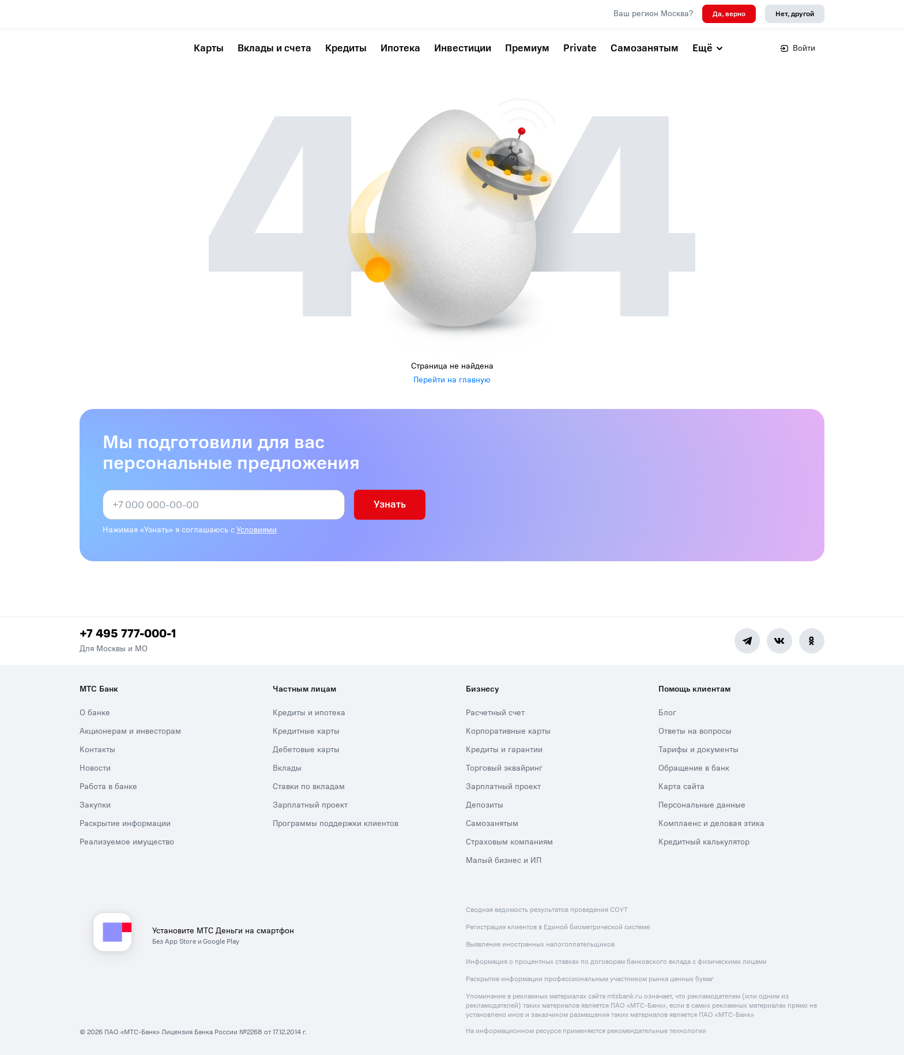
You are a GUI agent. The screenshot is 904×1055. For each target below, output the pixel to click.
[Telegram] (747, 641)
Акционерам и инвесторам (130, 731)
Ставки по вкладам (309, 786)
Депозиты (484, 804)
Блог (667, 712)
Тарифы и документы (698, 749)
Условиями (256, 529)
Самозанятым (645, 48)
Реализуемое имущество (127, 841)
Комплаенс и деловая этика (711, 823)
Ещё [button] (708, 48)
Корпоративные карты (508, 731)
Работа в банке (108, 786)
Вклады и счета (274, 48)
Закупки (95, 804)
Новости (95, 768)
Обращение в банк (693, 768)
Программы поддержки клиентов (335, 823)
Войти (797, 48)
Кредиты (346, 48)
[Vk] (779, 641)
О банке (95, 712)
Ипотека (400, 48)
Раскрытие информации (125, 823)
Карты (209, 48)
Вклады (287, 768)
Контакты (97, 749)
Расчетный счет (495, 712)
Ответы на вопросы (695, 731)
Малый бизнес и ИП (503, 860)
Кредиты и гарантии (504, 749)
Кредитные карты (306, 731)
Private (580, 48)
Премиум (527, 48)
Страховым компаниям (509, 841)
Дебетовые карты (306, 749)
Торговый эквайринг (504, 768)
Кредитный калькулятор (703, 841)
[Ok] (811, 641)
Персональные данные (701, 804)
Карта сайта (681, 786)
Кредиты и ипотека (309, 712)
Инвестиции (462, 48)
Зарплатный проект (310, 804)
